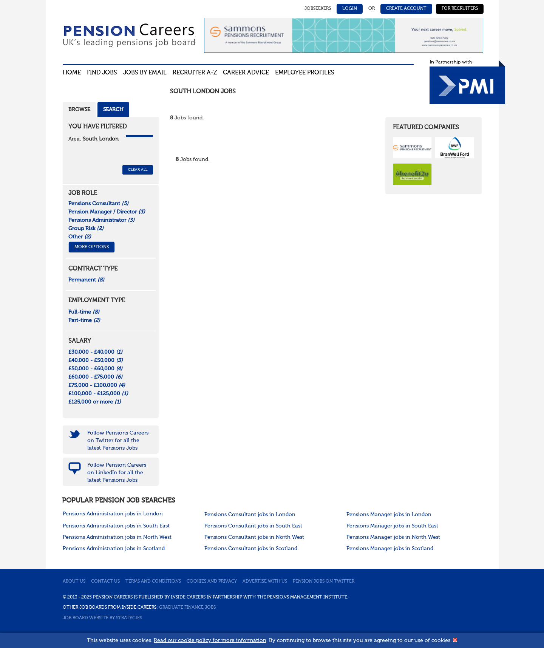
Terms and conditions (153, 581)
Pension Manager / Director (106, 212)
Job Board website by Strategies (102, 618)
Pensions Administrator (101, 220)
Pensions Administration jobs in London (113, 514)
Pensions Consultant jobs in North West (254, 537)
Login (349, 8)
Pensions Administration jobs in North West (117, 537)
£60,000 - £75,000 (95, 377)
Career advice (246, 73)
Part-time (84, 320)
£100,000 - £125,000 (98, 393)
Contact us (105, 581)
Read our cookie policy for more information (210, 640)
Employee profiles (304, 73)
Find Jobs (102, 73)
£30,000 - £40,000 (95, 352)
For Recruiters (460, 8)
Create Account (406, 8)
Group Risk (86, 228)
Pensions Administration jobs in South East (116, 526)
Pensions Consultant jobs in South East (253, 526)
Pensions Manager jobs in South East (392, 526)
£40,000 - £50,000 (95, 360)
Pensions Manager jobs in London (388, 514)
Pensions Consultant (98, 203)
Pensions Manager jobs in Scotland (389, 548)
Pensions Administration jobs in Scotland (114, 548)
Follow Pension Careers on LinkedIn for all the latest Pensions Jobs (116, 472)
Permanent (86, 280)
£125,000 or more (94, 402)
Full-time (83, 312)
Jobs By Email (145, 73)
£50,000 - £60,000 (95, 368)
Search (113, 109)
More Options (91, 247)
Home (72, 73)
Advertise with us (265, 581)
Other (79, 237)
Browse (79, 109)
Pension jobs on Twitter (323, 581)
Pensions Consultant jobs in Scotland (250, 548)
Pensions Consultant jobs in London (249, 514)
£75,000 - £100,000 (96, 385)
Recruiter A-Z (195, 73)
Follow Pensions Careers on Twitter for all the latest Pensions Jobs (117, 440)
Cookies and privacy (212, 581)
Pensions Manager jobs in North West (393, 537)
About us (74, 581)
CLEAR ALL (137, 170)
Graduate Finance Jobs (187, 607)
